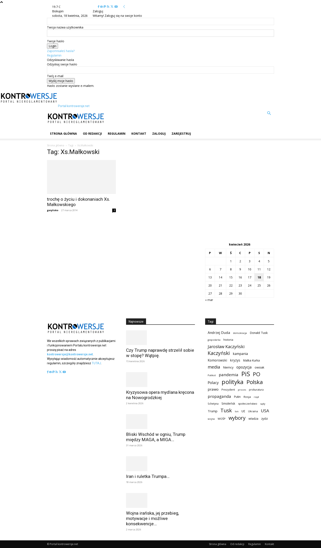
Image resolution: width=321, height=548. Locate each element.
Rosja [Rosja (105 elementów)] (247, 397)
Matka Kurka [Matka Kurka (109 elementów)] (251, 360)
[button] (269, 114)
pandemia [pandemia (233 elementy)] (228, 375)
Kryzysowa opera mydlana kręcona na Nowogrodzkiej (160, 395)
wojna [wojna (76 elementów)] (211, 418)
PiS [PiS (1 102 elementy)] (245, 374)
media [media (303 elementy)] (214, 367)
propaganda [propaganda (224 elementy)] (219, 396)
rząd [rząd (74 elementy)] (256, 396)
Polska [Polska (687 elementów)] (254, 382)
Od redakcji (92, 133)
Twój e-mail (55, 76)
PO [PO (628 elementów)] (256, 374)
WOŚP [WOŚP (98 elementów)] (222, 419)
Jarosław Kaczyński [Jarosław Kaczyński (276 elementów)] (226, 346)
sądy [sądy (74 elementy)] (262, 403)
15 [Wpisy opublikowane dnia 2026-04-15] (231, 277)
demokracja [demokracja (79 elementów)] (240, 333)
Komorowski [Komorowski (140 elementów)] (217, 360)
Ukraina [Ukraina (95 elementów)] (253, 411)
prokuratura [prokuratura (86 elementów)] (256, 389)
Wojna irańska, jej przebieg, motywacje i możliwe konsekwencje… (152, 518)
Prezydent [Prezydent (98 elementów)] (228, 389)
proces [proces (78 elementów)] (242, 389)
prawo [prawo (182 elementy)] (213, 389)
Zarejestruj (181, 133)
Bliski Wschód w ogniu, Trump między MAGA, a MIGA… (155, 437)
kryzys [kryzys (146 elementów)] (235, 360)
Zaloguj (159, 133)
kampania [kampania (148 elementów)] (240, 354)
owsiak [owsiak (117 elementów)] (259, 367)
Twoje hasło (55, 41)
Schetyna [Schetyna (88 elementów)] (213, 403)
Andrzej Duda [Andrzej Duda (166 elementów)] (219, 332)
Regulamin (54, 55)
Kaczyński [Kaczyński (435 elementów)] (219, 353)
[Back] (124, 7)
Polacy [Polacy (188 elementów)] (213, 382)
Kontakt (138, 133)
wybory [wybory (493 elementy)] (237, 418)
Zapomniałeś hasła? (61, 51)
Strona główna (63, 133)
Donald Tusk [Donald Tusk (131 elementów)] (259, 332)
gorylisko (52, 210)
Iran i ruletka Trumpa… (147, 476)
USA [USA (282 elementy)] (265, 410)
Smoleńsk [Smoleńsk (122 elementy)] (228, 403)
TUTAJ (96, 363)
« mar (209, 300)
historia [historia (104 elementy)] (228, 340)
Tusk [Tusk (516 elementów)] (226, 410)
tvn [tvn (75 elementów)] (237, 411)
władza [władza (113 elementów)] (253, 419)
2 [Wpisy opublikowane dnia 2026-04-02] (240, 261)
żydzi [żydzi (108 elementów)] (264, 419)
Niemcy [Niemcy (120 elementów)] (228, 367)
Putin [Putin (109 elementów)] (237, 397)
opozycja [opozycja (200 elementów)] (244, 367)
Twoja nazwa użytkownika (65, 27)
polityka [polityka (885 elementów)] (232, 382)
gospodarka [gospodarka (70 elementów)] (214, 339)
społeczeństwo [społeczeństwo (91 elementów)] (247, 403)
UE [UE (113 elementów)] (243, 411)
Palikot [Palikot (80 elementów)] (212, 375)
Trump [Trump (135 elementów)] (212, 411)
